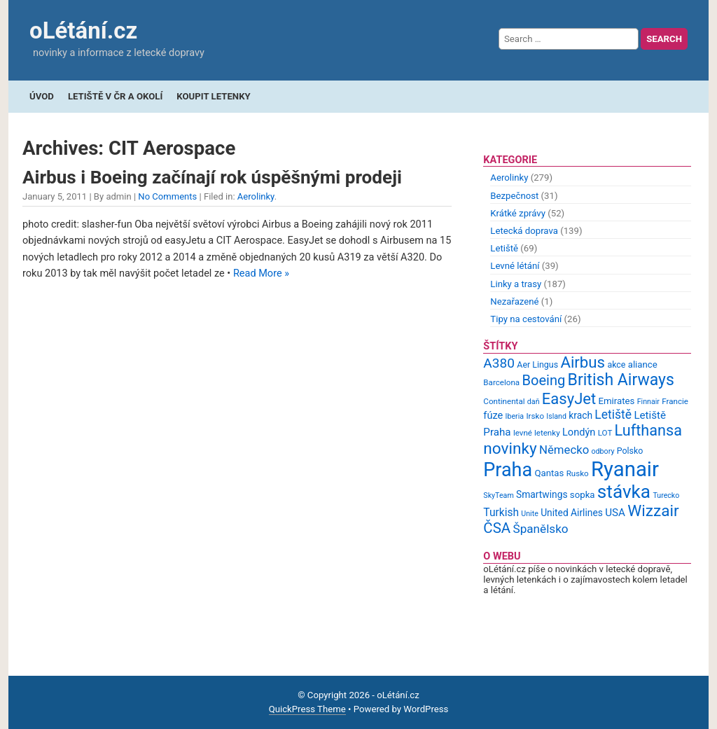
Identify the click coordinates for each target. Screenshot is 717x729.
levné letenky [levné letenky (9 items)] (536, 433)
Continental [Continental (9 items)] (503, 401)
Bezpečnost (514, 195)
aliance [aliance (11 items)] (642, 364)
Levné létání (514, 266)
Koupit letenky (213, 96)
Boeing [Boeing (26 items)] (543, 380)
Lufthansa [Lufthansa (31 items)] (648, 430)
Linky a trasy (515, 284)
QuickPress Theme (307, 709)
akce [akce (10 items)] (616, 364)
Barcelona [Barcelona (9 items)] (501, 382)
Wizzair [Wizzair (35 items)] (653, 510)
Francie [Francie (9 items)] (675, 401)
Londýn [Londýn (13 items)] (578, 432)
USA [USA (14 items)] (615, 512)
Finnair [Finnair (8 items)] (648, 401)
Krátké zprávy (517, 213)
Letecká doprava (524, 230)
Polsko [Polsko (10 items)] (630, 450)
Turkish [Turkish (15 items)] (501, 512)
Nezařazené (514, 301)
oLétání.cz (83, 30)
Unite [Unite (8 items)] (529, 513)
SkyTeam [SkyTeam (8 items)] (498, 495)
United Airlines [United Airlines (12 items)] (572, 512)
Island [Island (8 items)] (556, 416)
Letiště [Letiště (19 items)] (613, 415)
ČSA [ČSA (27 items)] (496, 528)
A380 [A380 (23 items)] (499, 363)
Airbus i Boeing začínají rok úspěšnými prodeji (212, 177)
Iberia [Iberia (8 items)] (515, 416)
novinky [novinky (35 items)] (509, 448)
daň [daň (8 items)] (533, 401)
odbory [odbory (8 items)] (603, 451)
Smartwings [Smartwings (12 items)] (542, 494)
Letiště (504, 248)
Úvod (41, 96)
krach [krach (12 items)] (580, 415)
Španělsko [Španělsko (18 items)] (540, 529)
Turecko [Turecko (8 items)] (666, 495)
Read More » (261, 273)
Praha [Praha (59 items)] (507, 470)
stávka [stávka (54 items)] (623, 491)
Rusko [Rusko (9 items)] (577, 473)
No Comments (167, 196)
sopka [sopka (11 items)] (582, 495)
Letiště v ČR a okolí (115, 96)
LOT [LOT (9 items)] (605, 433)
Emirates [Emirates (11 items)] (617, 401)
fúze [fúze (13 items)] (493, 415)
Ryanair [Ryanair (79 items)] (625, 469)
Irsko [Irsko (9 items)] (535, 416)
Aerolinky (255, 196)
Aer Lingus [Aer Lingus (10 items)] (537, 364)
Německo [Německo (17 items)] (564, 450)
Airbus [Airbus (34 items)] (582, 362)
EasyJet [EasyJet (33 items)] (569, 399)
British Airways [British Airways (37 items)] (621, 379)
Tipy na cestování (526, 319)
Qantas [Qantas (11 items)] (549, 473)
